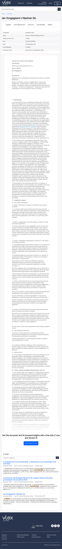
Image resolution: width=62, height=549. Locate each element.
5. (12, 222)
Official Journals (20, 537)
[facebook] (55, 525)
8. (12, 309)
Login (50, 3)
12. (13, 381)
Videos (48, 537)
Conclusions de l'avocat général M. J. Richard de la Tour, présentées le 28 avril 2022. (29, 463)
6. (12, 240)
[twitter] (52, 525)
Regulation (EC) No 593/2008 (27, 126)
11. (13, 372)
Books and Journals (51, 535)
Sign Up (57, 4)
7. (12, 281)
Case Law (34, 535)
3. (12, 183)
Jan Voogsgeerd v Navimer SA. (14, 494)
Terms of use (5, 544)
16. (13, 412)
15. (13, 402)
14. (13, 394)
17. (13, 424)
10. (13, 355)
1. (12, 102)
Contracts (4, 537)
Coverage (29, 3)
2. (12, 140)
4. (12, 205)
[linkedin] (58, 525)
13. (13, 387)
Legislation (4, 535)
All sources (4, 539)
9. (12, 333)
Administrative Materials (23, 535)
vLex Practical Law (36, 537)
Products (21, 3)
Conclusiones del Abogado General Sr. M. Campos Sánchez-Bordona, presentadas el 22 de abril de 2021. (28, 479)
